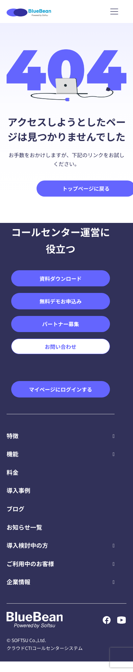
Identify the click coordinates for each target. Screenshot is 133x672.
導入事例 (18, 490)
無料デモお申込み (61, 301)
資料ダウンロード (61, 278)
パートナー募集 (60, 324)
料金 (12, 472)
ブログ (15, 508)
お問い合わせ (60, 346)
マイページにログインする (60, 389)
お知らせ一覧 (24, 527)
